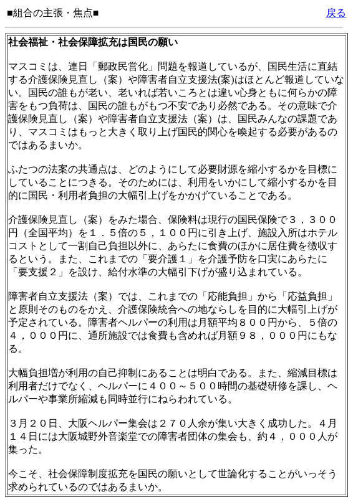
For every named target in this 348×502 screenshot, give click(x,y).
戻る (336, 12)
